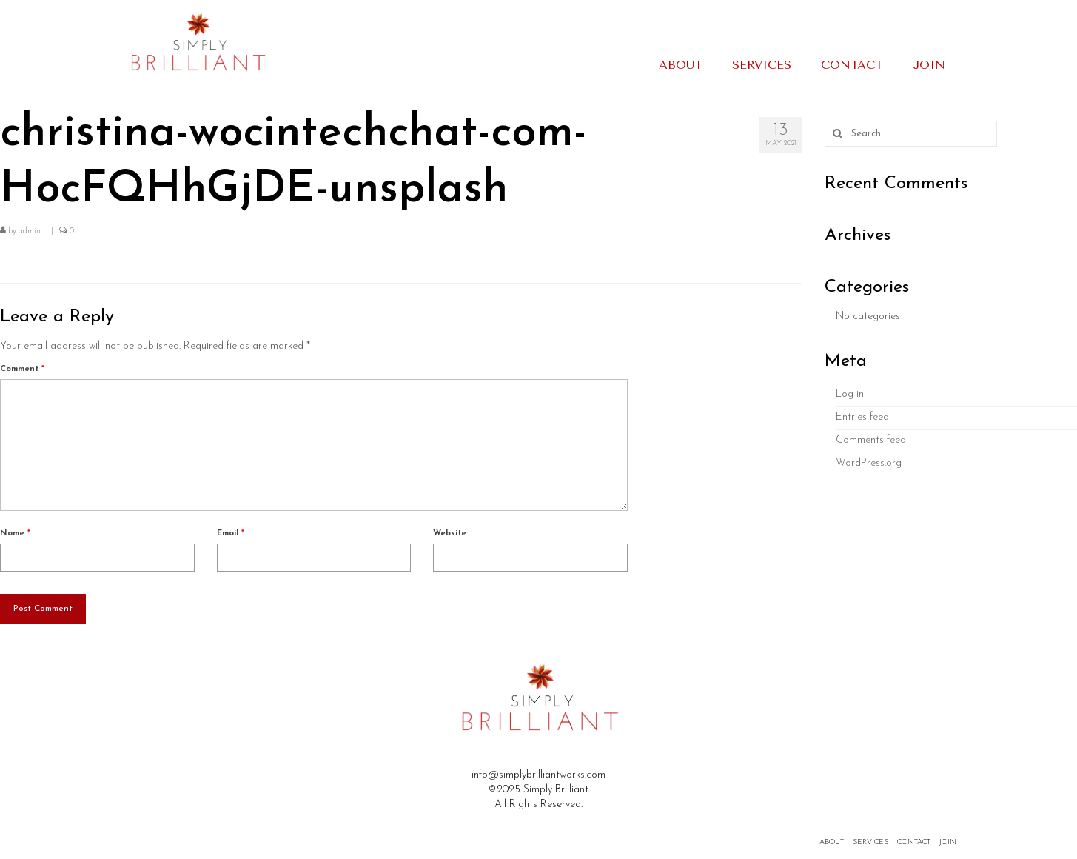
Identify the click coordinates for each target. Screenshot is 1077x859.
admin (30, 231)
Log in (850, 394)
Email (230, 533)
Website (449, 533)
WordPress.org (869, 463)
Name (15, 533)
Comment (22, 369)
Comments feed (871, 440)
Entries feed (862, 417)
